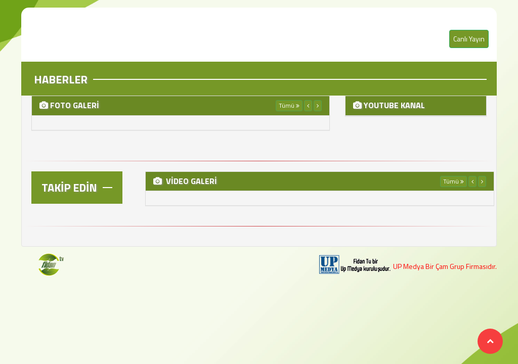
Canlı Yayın (469, 38)
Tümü (289, 105)
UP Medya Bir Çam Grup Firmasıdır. (445, 266)
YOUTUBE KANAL (393, 105)
